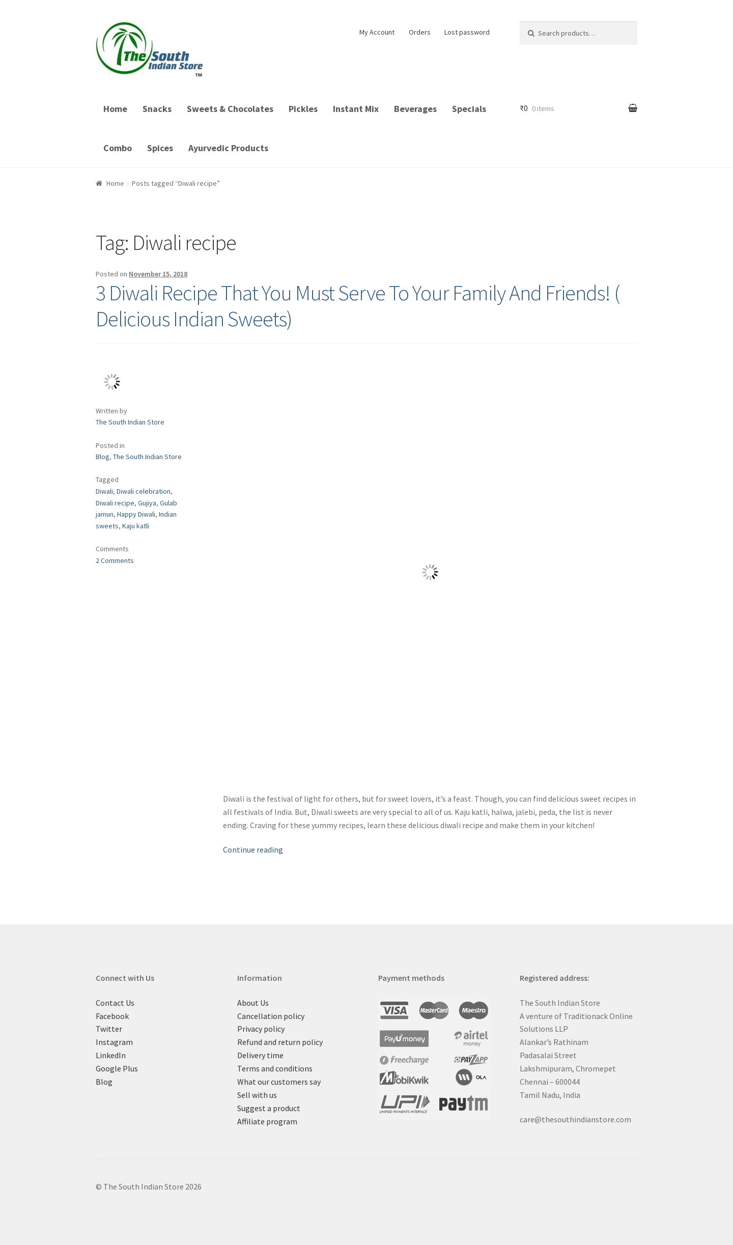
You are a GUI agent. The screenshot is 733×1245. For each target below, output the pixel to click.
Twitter (109, 1029)
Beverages (415, 109)
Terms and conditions (275, 1068)
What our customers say (279, 1082)
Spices (160, 148)
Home (115, 109)
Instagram (114, 1042)
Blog (102, 456)
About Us (253, 1003)
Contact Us (115, 1003)
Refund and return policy (280, 1042)
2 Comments (115, 560)
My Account (376, 32)
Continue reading (253, 849)
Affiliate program (267, 1121)
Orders (420, 32)
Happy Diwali (136, 514)
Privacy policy (261, 1029)
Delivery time (260, 1055)
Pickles (303, 109)
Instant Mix (356, 109)
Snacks (157, 109)
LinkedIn (111, 1055)
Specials (469, 109)
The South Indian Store (130, 422)
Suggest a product (268, 1108)
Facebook (112, 1016)
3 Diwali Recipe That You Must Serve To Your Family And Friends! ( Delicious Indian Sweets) (357, 305)
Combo (117, 148)
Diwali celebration (144, 491)
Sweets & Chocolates (230, 109)
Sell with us (257, 1095)
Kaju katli (135, 525)
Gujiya (147, 502)
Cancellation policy (270, 1016)
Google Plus (117, 1068)
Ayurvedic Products (228, 148)
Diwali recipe (115, 502)
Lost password (467, 32)
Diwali (104, 491)
